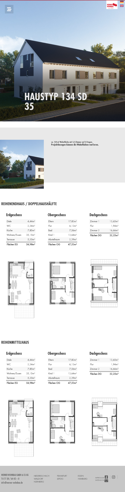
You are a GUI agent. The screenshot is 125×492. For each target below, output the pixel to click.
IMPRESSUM (99, 478)
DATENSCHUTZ (100, 480)
